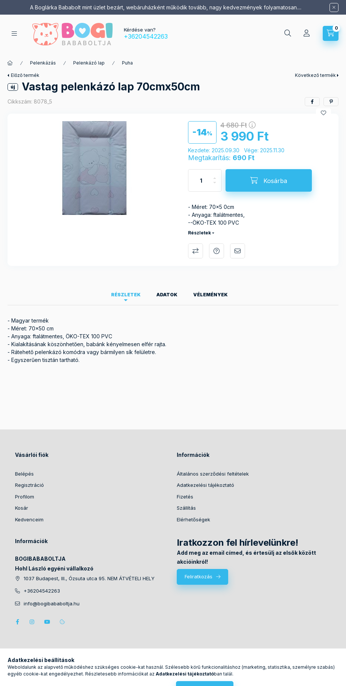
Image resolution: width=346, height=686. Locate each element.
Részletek (199, 233)
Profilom (24, 497)
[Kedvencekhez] (323, 112)
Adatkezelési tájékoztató (205, 485)
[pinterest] (330, 101)
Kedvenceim (29, 519)
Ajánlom (237, 250)
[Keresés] (287, 33)
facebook (17, 621)
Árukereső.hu (197, 672)
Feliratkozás (198, 576)
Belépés (24, 474)
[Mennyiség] (201, 180)
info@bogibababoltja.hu (52, 603)
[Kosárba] (269, 180)
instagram (32, 621)
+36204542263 (146, 36)
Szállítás (186, 508)
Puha (127, 63)
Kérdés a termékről (216, 250)
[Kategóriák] (14, 34)
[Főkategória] (10, 63)
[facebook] (312, 101)
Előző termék (25, 75)
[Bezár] (333, 7)
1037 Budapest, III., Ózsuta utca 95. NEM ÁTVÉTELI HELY (89, 578)
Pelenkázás (43, 63)
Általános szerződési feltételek (213, 474)
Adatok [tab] (167, 294)
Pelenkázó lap (89, 63)
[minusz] (215, 185)
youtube (47, 621)
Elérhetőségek (193, 519)
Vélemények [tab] (210, 294)
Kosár (21, 508)
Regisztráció (29, 485)
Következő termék (315, 75)
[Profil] (306, 33)
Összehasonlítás (195, 250)
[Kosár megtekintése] (330, 33)
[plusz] (215, 175)
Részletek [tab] (126, 294)
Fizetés (185, 497)
